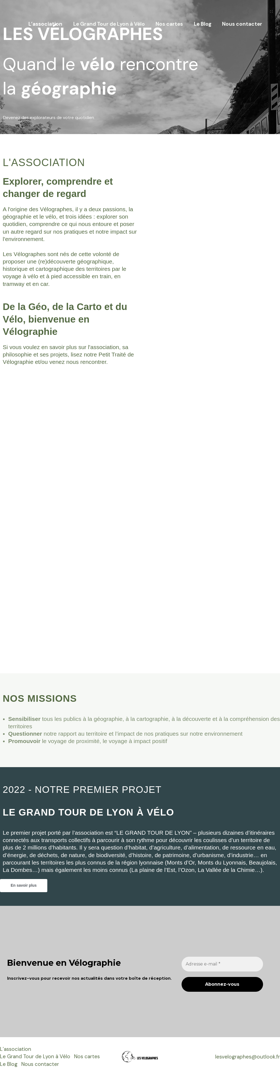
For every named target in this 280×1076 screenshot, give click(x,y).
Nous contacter (242, 24)
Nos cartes (170, 24)
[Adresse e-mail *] (222, 964)
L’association (47, 24)
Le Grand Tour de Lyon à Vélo (110, 24)
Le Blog (203, 24)
